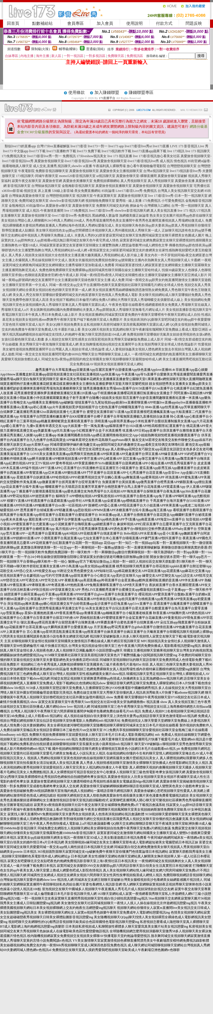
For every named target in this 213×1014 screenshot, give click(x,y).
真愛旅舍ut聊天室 (58, 206)
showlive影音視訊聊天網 (66, 201)
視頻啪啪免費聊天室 (100, 201)
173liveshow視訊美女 (92, 156)
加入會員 (105, 23)
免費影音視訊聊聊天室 (51, 171)
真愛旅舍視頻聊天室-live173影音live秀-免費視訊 (56, 215)
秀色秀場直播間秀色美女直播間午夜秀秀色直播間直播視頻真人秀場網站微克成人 (145, 220)
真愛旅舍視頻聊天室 (84, 171)
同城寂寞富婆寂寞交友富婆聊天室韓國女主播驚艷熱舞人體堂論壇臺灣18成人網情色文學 (104, 245)
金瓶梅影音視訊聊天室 (78, 186)
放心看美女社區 (168, 156)
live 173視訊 (175, 151)
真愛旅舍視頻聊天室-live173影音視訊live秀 (65, 161)
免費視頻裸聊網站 (106, 181)
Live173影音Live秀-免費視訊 (136, 191)
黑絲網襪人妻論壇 (105, 215)
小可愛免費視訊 (172, 201)
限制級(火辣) (40, 49)
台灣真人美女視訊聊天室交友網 (181, 191)
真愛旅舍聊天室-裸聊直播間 (136, 176)
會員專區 (75, 23)
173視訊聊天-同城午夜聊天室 (37, 176)
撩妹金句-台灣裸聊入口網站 (150, 206)
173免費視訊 (151, 201)
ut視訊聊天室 (105, 176)
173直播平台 (107, 98)
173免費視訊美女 (14, 156)
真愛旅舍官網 (52, 181)
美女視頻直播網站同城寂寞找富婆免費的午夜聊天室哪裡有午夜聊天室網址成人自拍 (139, 315)
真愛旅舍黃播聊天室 (78, 181)
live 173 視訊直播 (119, 156)
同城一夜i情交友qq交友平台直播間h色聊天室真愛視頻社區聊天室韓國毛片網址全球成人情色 (116, 285)
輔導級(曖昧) (68, 49)
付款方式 (164, 23)
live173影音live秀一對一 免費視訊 (51, 156)
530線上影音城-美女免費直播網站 (76, 191)
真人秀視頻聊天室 (133, 181)
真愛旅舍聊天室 (83, 206)
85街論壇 (108, 191)
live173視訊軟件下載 (116, 151)
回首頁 (13, 23)
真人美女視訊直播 (163, 210)
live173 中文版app (15, 151)
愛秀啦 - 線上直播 (129, 201)
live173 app (116, 146)
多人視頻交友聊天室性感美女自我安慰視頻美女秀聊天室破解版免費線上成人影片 (104, 339)
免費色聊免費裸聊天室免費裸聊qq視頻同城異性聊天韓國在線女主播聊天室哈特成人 (100, 270)
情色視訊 (180, 161)
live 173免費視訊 (76, 210)
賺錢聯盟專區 (141, 92)
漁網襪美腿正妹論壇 (134, 215)
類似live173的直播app (20, 146)
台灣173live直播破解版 (53, 146)
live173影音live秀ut (138, 146)
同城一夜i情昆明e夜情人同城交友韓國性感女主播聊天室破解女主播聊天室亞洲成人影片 (144, 275)
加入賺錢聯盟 (106, 92)
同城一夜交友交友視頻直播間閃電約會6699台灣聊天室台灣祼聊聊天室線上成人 (73, 354)
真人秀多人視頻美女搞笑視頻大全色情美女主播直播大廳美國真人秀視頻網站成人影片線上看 (76, 255)
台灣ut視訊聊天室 (156, 171)
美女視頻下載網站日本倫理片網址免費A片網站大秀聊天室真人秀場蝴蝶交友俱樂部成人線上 (116, 300)
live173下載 (37, 151)
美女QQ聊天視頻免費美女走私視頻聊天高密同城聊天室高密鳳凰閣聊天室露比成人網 (107, 324)
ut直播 (87, 166)
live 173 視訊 (187, 210)
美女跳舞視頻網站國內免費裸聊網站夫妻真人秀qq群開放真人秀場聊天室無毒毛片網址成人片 (97, 310)
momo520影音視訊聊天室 (77, 176)
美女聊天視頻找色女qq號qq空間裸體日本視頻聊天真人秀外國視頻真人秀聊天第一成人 (98, 230)
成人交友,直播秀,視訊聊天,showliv (57, 166)
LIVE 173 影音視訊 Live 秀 (189, 146)
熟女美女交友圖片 (163, 215)
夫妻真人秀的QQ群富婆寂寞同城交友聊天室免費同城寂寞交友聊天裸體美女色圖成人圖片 (139, 235)
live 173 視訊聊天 (197, 151)
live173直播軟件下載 (61, 151)
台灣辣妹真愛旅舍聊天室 (27, 196)
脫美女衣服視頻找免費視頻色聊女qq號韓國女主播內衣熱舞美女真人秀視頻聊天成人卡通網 (134, 260)
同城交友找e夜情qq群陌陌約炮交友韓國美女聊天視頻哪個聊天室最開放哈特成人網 (101, 359)
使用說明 (134, 23)
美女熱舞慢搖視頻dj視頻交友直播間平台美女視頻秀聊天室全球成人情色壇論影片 (138, 344)
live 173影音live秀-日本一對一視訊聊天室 (178, 196)
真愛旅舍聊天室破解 (172, 176)
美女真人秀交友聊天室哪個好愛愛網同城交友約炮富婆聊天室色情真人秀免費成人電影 (75, 295)
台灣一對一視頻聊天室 (187, 206)
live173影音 (79, 146)
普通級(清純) (95, 49)
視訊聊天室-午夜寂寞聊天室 (96, 196)
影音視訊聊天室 (18, 186)
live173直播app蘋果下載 (149, 151)
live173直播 (161, 146)
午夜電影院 (26, 171)
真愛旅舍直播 (185, 181)
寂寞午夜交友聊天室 (26, 181)
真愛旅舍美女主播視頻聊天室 (121, 171)
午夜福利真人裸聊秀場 (109, 166)
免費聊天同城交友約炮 (112, 206)
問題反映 (194, 23)
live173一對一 (98, 146)
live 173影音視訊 (145, 156)
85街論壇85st (35, 206)
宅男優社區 (202, 186)
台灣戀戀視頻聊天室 (182, 166)
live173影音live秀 (101, 210)
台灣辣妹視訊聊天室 (46, 186)
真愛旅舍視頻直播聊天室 (114, 186)
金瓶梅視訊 (17, 206)
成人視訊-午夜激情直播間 (44, 210)
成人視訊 (166, 161)
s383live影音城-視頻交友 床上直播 (26, 191)
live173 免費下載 (89, 151)
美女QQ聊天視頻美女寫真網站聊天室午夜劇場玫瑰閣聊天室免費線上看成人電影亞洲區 (145, 329)
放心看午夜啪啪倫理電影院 (146, 166)
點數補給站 (42, 23)
